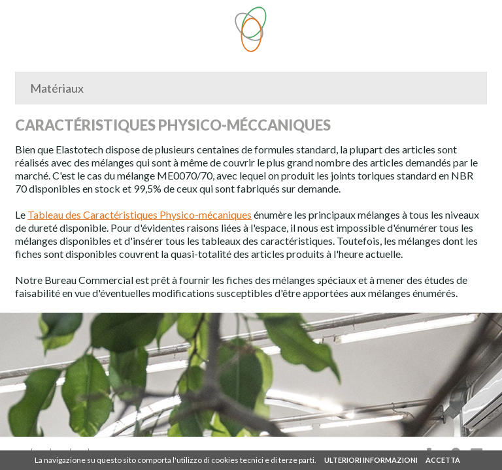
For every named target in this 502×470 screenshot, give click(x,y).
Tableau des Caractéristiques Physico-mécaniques (139, 214)
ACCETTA (443, 460)
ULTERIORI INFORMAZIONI (371, 460)
